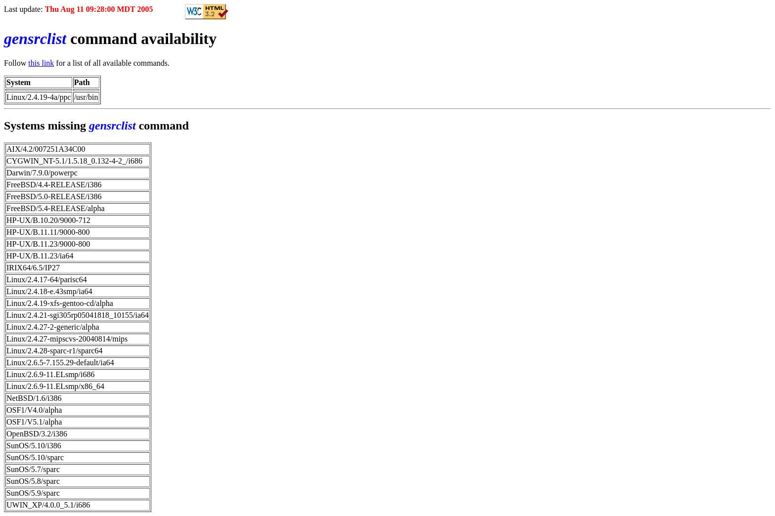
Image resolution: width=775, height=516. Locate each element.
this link (41, 63)
